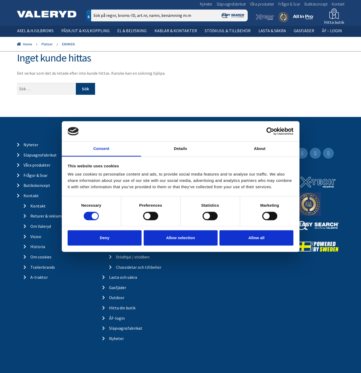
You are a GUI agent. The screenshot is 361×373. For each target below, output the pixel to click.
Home (27, 44)
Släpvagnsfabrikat (231, 4)
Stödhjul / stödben (132, 256)
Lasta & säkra (272, 30)
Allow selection (180, 237)
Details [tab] (180, 149)
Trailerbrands (42, 267)
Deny (105, 237)
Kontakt (338, 4)
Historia (37, 246)
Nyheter (206, 4)
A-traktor (39, 277)
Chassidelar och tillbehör (138, 267)
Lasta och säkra (123, 277)
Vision (35, 236)
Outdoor (116, 297)
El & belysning (132, 30)
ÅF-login (117, 318)
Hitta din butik (122, 307)
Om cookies (40, 256)
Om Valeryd (40, 226)
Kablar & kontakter (175, 30)
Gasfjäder (304, 30)
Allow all (257, 237)
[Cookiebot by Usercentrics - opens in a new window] (270, 131)
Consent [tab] (101, 149)
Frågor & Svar (289, 4)
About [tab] (260, 149)
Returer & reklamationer (52, 216)
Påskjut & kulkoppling (85, 30)
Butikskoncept (315, 4)
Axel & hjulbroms (35, 30)
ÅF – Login (332, 30)
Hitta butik (334, 22)
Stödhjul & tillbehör (228, 30)
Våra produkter (262, 4)
